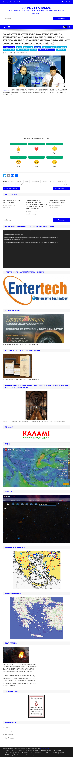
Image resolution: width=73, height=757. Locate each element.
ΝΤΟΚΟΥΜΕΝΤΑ (39, 753)
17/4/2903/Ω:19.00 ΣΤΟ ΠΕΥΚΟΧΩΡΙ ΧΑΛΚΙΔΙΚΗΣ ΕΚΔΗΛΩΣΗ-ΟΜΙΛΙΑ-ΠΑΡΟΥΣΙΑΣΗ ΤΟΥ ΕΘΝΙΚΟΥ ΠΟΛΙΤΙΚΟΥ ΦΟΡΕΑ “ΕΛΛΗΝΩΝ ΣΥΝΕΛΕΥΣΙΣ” (36, 205)
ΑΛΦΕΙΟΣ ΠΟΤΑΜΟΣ (36, 7)
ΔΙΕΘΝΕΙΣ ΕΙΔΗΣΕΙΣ (27, 753)
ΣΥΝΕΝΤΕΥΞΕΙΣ (61, 49)
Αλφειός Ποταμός (21, 53)
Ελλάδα (45, 181)
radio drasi (6, 90)
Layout (13, 755)
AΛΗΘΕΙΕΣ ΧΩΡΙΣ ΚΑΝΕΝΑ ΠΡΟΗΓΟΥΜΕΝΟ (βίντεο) (57, 201)
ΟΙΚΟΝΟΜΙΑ (57, 750)
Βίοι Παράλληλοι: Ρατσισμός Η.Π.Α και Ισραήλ (12, 201)
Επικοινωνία (20, 755)
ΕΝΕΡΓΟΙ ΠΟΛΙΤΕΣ (9, 49)
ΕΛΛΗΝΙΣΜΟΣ (62, 47)
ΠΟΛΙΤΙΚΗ (33, 49)
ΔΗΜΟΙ (19, 47)
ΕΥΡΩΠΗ (37, 750)
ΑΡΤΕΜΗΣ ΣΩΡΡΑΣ (9, 47)
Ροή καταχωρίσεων (11, 731)
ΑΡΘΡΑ (7, 755)
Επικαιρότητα (22, 184)
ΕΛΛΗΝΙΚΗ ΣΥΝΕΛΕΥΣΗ (49, 47)
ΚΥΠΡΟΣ (30, 750)
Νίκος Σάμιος (6, 207)
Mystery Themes (44, 748)
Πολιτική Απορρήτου (32, 755)
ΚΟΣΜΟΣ (17, 753)
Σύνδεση (7, 727)
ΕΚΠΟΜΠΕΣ (54, 753)
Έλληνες (52, 181)
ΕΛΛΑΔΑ (37, 47)
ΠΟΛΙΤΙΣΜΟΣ (8, 753)
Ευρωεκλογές (33, 184)
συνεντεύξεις (63, 184)
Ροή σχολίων (9, 734)
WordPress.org (9, 738)
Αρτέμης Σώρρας (16, 181)
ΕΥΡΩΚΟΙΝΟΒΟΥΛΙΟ (22, 49)
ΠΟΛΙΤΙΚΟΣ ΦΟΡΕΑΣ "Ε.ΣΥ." (46, 49)
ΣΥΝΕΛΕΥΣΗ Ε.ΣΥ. (51, 184)
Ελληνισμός (61, 181)
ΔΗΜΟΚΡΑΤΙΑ (28, 47)
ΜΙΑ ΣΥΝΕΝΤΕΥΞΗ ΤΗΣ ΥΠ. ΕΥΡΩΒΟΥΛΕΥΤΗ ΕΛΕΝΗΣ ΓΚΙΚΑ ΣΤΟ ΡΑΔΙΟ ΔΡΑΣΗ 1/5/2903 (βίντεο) (13, 188)
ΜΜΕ (41, 184)
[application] (36, 249)
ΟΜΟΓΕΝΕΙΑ (22, 750)
